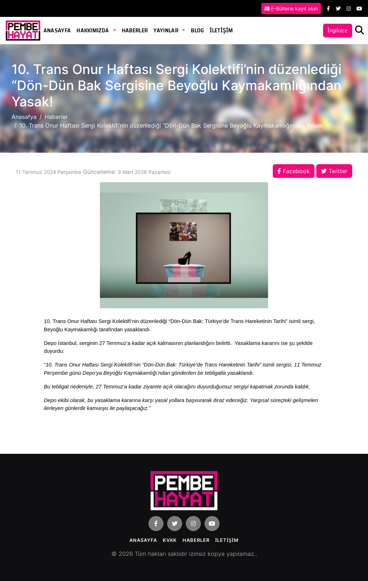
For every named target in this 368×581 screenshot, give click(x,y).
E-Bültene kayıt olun (291, 8)
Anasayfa (57, 30)
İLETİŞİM (221, 30)
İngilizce (338, 30)
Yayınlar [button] (166, 30)
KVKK (170, 540)
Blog (197, 30)
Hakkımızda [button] (93, 30)
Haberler (135, 30)
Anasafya (24, 116)
